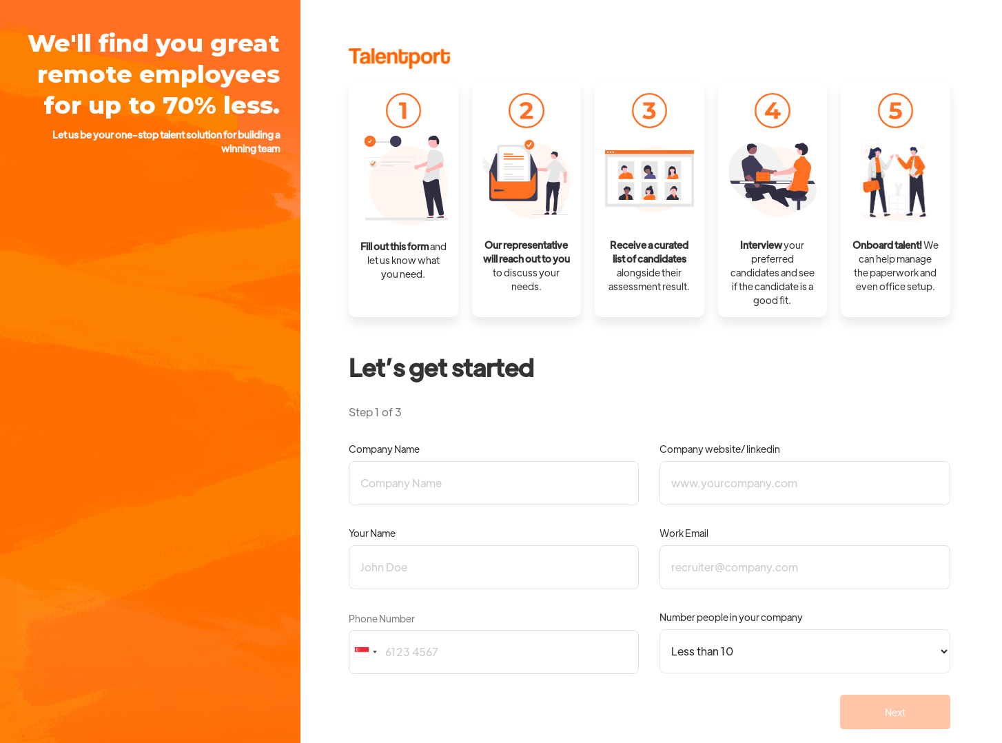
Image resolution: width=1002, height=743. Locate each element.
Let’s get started (441, 367)
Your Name (372, 533)
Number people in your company (731, 617)
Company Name (384, 448)
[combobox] (365, 652)
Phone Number (382, 618)
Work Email (684, 533)
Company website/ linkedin (720, 448)
